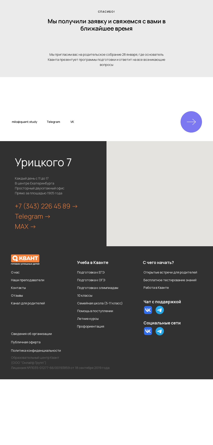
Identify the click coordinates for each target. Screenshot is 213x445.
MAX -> (25, 226)
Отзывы (17, 295)
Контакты (18, 287)
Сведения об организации (31, 333)
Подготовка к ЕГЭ (91, 272)
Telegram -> (33, 216)
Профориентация (90, 326)
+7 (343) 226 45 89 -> (46, 205)
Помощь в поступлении (95, 311)
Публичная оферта (25, 342)
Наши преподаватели (27, 280)
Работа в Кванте (156, 287)
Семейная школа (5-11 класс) (100, 303)
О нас (15, 272)
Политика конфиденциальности (36, 350)
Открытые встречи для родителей (170, 272)
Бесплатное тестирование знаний (170, 280)
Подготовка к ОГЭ (91, 280)
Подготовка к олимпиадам (97, 287)
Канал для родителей (28, 303)
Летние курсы (88, 318)
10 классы (84, 295)
